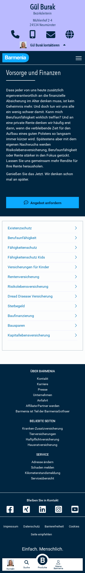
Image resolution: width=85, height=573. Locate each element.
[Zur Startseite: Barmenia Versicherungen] (18, 58)
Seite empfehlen (41, 534)
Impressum (10, 526)
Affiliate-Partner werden (42, 406)
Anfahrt (42, 400)
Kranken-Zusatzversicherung (42, 428)
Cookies (74, 526)
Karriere (42, 384)
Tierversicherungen (42, 434)
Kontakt (42, 378)
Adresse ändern (42, 462)
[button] (42, 45)
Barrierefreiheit (54, 526)
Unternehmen (42, 395)
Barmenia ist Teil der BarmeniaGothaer (43, 411)
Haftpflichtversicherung (42, 439)
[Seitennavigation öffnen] (78, 57)
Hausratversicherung (42, 445)
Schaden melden (42, 467)
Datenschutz (31, 526)
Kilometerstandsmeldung (42, 473)
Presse (42, 389)
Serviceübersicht (42, 478)
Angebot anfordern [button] (42, 202)
